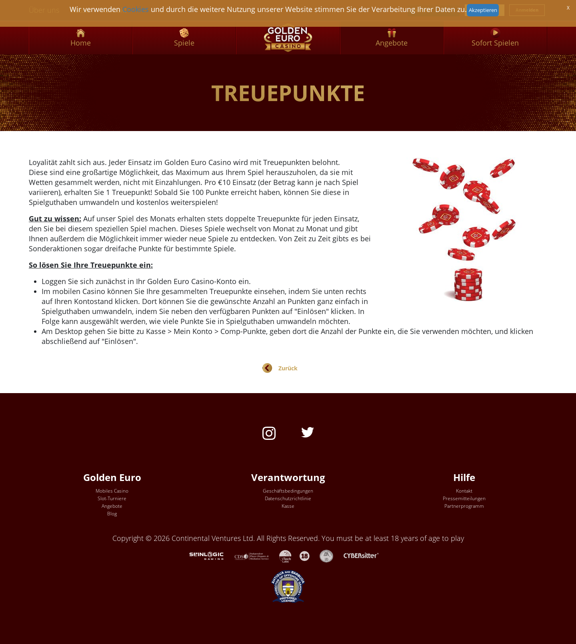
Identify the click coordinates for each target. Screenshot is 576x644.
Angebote (112, 506)
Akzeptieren (483, 10)
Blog (112, 513)
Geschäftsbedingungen (288, 490)
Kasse (288, 506)
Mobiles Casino (112, 490)
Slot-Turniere (112, 498)
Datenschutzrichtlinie (288, 498)
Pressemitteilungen (464, 498)
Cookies (135, 9)
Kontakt (464, 490)
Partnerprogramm (464, 506)
